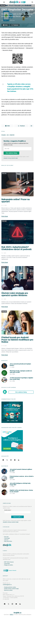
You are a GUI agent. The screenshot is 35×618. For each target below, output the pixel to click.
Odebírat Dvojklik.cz (17, 516)
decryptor (3, 135)
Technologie (7, 538)
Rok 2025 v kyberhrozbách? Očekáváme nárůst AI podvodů (16, 248)
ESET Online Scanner (9, 562)
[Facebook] (3, 460)
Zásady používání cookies (10, 587)
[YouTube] (15, 460)
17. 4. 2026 (12, 472)
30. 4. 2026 (12, 374)
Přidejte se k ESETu (8, 565)
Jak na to (6, 539)
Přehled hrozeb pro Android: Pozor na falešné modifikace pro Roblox (17, 339)
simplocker (12, 135)
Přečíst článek (4, 216)
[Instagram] (11, 460)
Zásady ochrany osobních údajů (11, 588)
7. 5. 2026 (12, 367)
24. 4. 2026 (12, 381)
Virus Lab (3, 5)
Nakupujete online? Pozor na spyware (15, 200)
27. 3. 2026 (12, 493)
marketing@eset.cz (7, 584)
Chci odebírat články (11, 153)
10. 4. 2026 (12, 479)
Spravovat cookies (8, 590)
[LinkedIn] (18, 460)
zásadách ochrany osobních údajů (11, 158)
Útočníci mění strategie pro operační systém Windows (14, 294)
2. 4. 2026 (12, 486)
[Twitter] (7, 460)
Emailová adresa (7, 510)
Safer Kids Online (8, 541)
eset (8, 135)
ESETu (11, 614)
